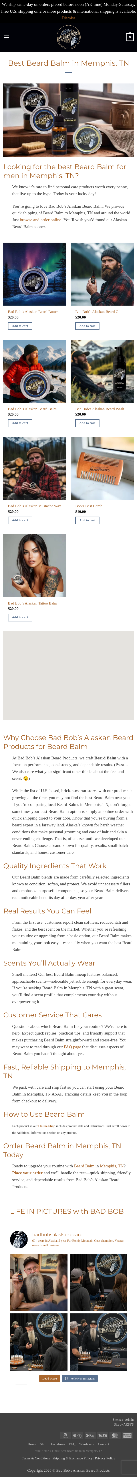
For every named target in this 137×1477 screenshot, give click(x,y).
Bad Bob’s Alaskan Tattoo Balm (32, 603)
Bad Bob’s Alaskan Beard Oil (98, 312)
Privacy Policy (105, 1458)
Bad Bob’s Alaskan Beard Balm (32, 409)
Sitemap (118, 1419)
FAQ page (72, 1047)
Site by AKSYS (124, 1424)
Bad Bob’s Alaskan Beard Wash (99, 409)
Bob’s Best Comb (88, 506)
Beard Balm (84, 1166)
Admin (129, 1419)
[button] (6, 37)
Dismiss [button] (68, 18)
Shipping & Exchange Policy (72, 1458)
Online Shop (46, 1126)
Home (32, 1444)
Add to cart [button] (20, 326)
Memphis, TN (112, 1166)
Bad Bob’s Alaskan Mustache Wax (34, 506)
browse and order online (40, 219)
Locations (58, 1444)
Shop (43, 1444)
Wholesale (87, 1444)
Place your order (27, 1173)
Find (55, 1451)
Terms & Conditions (36, 1458)
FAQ (72, 1444)
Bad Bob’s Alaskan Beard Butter (33, 312)
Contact (103, 1444)
